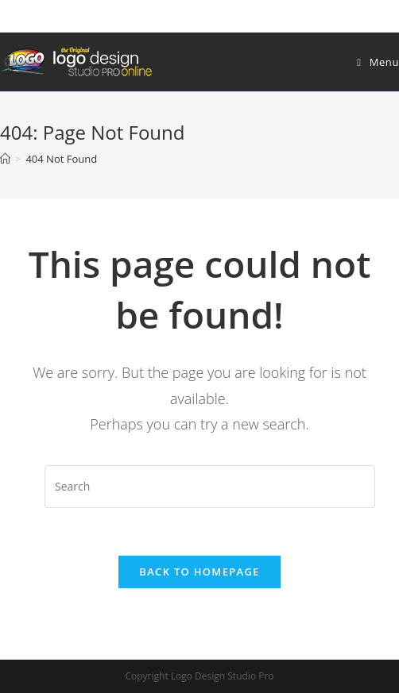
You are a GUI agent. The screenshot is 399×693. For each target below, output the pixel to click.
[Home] (5, 159)
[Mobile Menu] (378, 62)
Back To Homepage (199, 571)
